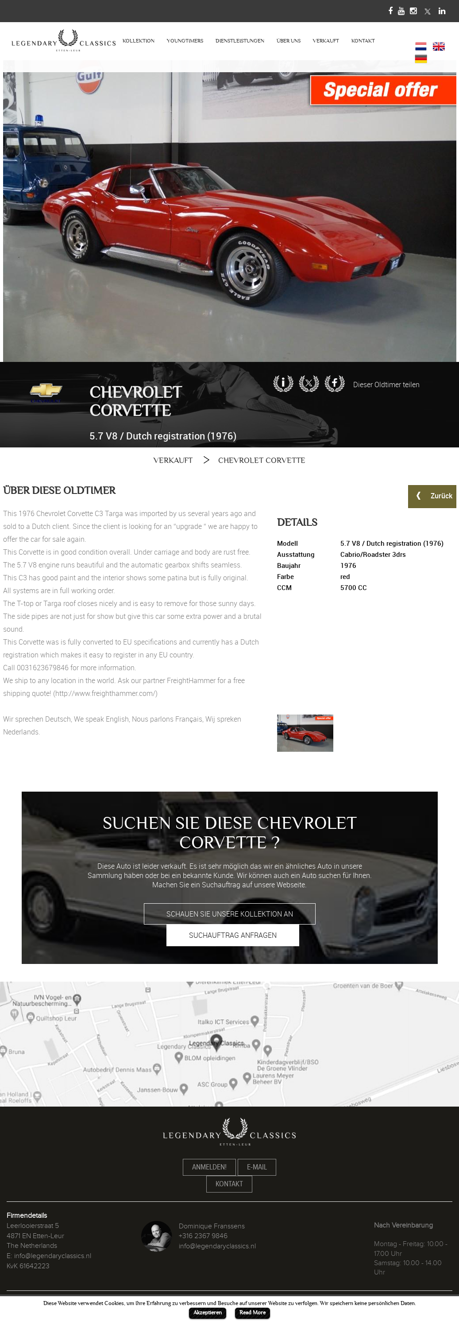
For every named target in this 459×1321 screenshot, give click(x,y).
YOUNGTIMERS (185, 41)
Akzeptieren (207, 1312)
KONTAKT (363, 41)
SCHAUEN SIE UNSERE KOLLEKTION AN (229, 914)
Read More (252, 1312)
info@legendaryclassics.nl (52, 1255)
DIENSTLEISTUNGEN (240, 41)
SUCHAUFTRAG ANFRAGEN (233, 935)
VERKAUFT (326, 41)
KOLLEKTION (138, 41)
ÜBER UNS (289, 41)
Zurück (432, 495)
